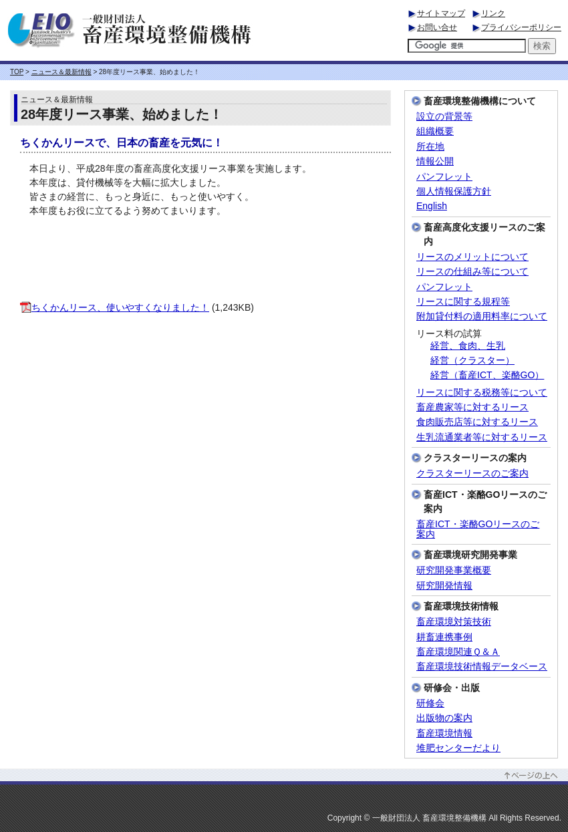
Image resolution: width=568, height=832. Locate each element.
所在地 (430, 147)
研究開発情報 (444, 586)
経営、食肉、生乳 (467, 346)
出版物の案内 (444, 718)
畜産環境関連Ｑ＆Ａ (458, 652)
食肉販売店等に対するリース (477, 422)
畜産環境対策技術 (453, 622)
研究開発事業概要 (453, 570)
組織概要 (435, 131)
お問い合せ (437, 27)
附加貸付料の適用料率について (481, 316)
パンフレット (444, 177)
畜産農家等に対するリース (472, 407)
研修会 (430, 703)
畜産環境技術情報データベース (481, 667)
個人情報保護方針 (453, 191)
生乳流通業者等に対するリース (481, 437)
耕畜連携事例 (444, 637)
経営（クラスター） (472, 361)
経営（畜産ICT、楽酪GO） (487, 375)
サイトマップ (441, 13)
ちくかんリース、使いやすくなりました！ (114, 307)
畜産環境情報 (444, 733)
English (431, 206)
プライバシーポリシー (521, 27)
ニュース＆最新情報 (61, 72)
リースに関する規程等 (463, 302)
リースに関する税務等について (481, 393)
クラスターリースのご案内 (472, 473)
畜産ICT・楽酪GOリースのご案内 (477, 529)
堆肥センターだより (458, 748)
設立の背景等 (444, 117)
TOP (16, 72)
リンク (493, 13)
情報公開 (435, 161)
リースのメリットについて (472, 257)
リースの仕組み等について (472, 272)
